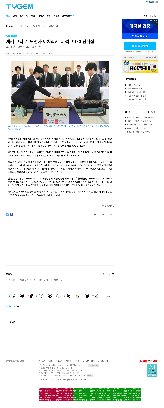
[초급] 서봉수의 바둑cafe (135, 88)
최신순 (8, 306)
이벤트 (56, 15)
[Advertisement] (60, 242)
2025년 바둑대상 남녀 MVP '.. (137, 128)
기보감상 (24, 26)
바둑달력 (53, 26)
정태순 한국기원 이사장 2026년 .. (138, 131)
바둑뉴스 (10, 26)
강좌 (15, 15)
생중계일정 (39, 26)
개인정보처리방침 (87, 360)
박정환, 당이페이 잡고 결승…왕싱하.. (140, 117)
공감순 (16, 306)
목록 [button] (110, 214)
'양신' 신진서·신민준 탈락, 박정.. (138, 121)
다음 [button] (103, 214)
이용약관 (76, 360)
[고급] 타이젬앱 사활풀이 (135, 95)
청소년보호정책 (102, 360)
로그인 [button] (154, 16)
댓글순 (152, 112)
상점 (49, 15)
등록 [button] (108, 296)
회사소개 (42, 360)
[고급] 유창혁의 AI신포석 (135, 99)
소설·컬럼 (24, 15)
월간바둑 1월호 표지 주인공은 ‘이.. (139, 124)
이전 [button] (95, 214)
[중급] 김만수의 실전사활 (135, 92)
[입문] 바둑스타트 (132, 85)
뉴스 (8, 15)
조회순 (147, 112)
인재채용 (67, 360)
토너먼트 (66, 15)
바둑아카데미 (131, 79)
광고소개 (50, 360)
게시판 (41, 15)
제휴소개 (59, 360)
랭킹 (33, 15)
